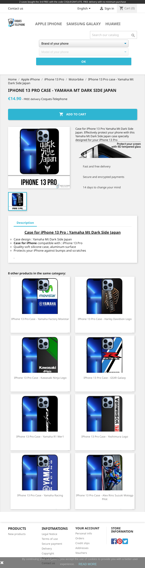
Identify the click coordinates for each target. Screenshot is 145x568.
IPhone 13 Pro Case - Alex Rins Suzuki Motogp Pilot (104, 497)
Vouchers (81, 553)
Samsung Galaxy (83, 23)
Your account (87, 528)
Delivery (47, 548)
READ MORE (88, 564)
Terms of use (50, 539)
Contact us (15, 8)
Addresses (81, 548)
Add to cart (72, 114)
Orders (79, 538)
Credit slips (82, 543)
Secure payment (52, 543)
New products (17, 534)
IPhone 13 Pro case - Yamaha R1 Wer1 (40, 436)
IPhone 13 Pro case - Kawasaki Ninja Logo (40, 377)
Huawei (112, 23)
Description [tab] (25, 223)
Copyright (48, 553)
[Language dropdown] (84, 9)
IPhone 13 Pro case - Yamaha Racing (40, 495)
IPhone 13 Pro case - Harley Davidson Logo (105, 319)
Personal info (83, 533)
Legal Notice (49, 534)
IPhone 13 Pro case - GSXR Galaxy (105, 377)
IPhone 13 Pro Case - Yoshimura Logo (104, 436)
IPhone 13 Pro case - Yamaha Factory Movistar (40, 319)
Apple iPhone (48, 23)
